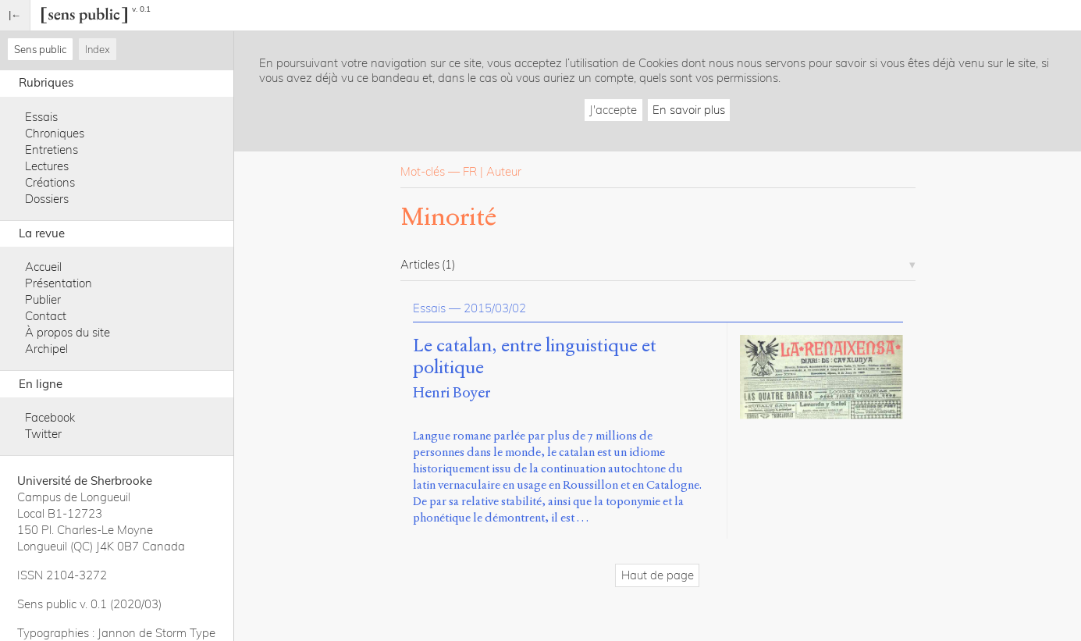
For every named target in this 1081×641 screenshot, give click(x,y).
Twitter (43, 433)
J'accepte (613, 109)
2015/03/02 (495, 308)
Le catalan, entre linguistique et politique (534, 357)
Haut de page (657, 575)
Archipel (46, 348)
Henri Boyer (451, 392)
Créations (50, 182)
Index (97, 49)
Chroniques (54, 133)
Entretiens (51, 149)
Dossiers (47, 198)
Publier (43, 299)
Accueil (43, 266)
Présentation (58, 283)
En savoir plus (689, 109)
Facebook (50, 417)
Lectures (47, 165)
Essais (41, 116)
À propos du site (67, 332)
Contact (45, 315)
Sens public (40, 49)
